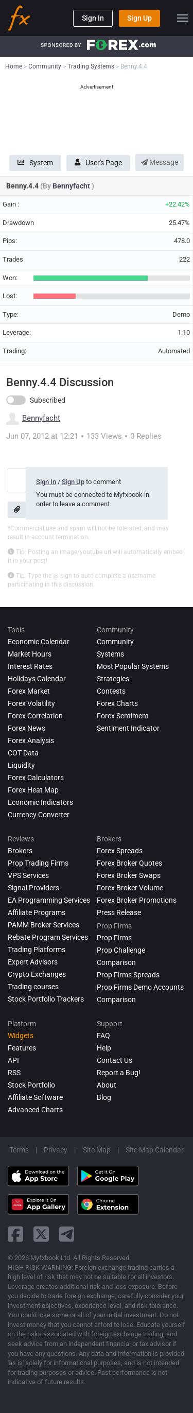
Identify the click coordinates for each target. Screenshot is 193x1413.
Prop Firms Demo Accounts (140, 987)
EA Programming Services (49, 900)
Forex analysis (31, 740)
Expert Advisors (33, 962)
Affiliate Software (35, 1097)
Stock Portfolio (31, 1085)
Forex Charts (117, 703)
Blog (104, 1097)
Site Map (97, 1150)
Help (104, 1048)
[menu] (182, 18)
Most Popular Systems (133, 666)
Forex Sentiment (123, 716)
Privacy (55, 1150)
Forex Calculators (36, 777)
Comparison (116, 999)
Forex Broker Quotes (129, 863)
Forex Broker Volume (130, 888)
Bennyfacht (72, 186)
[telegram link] (67, 1234)
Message (159, 162)
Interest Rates (30, 666)
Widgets (20, 1035)
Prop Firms (114, 938)
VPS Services (28, 875)
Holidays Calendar (37, 679)
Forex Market (29, 691)
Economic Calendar (38, 641)
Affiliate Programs (36, 912)
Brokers (20, 851)
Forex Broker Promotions (137, 900)
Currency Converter (38, 815)
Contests (111, 691)
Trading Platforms (36, 949)
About (106, 1085)
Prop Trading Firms (38, 863)
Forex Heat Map (33, 790)
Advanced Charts (35, 1110)
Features (22, 1048)
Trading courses (33, 987)
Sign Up (139, 18)
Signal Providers (33, 888)
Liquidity (21, 765)
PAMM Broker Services (43, 925)
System (35, 163)
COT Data (23, 753)
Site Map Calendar (155, 1150)
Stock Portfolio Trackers (46, 999)
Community (115, 641)
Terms (19, 1150)
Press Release (119, 912)
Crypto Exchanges (37, 974)
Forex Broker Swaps (129, 875)
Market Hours (29, 654)
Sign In (93, 18)
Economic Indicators (40, 802)
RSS (14, 1073)
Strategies (113, 679)
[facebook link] (15, 1234)
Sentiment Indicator (128, 728)
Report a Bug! (119, 1073)
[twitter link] (41, 1234)
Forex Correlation (35, 716)
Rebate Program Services (48, 937)
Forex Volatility (31, 703)
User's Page (98, 163)
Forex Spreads (120, 851)
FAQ (103, 1035)
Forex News (26, 728)
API (13, 1060)
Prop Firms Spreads (128, 975)
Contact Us (114, 1060)
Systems (110, 654)
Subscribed (47, 400)
